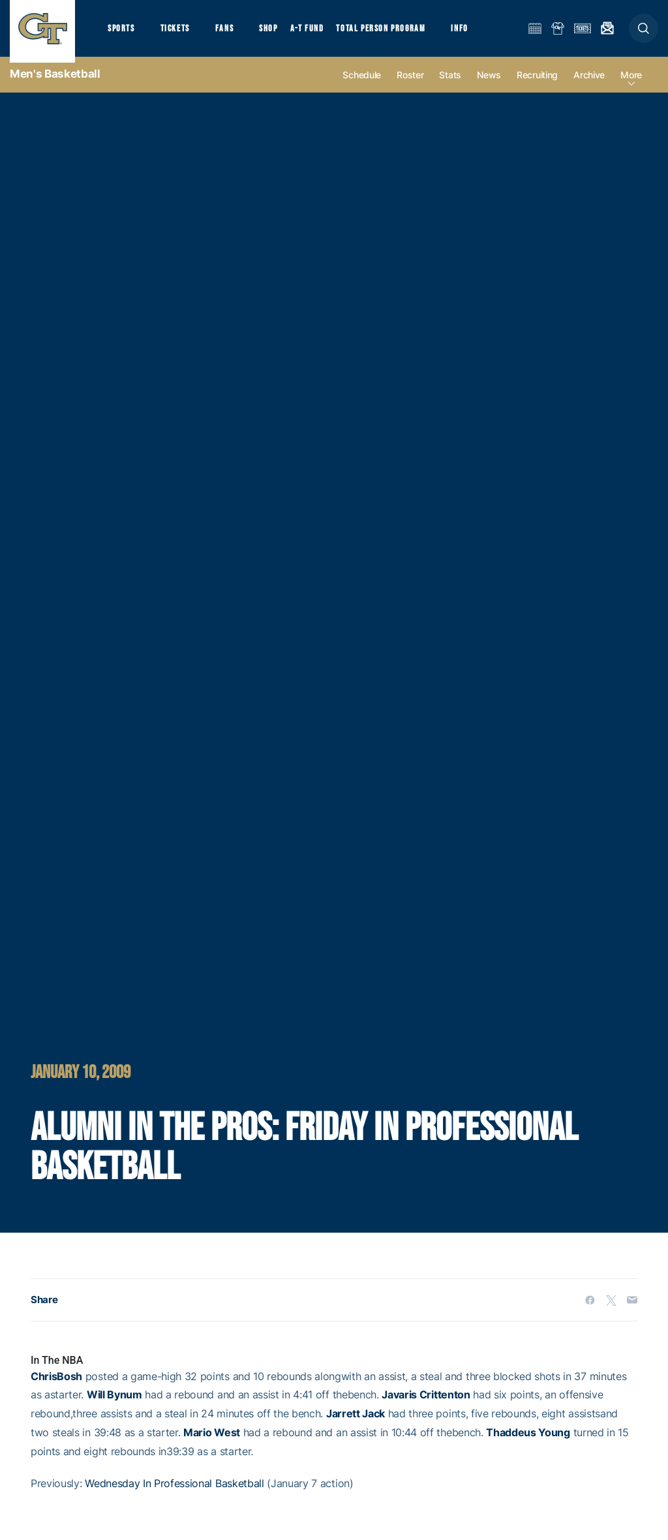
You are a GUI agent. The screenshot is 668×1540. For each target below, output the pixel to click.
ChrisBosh (56, 1386)
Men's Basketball (55, 84)
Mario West (211, 1443)
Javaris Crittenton (426, 1405)
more (631, 85)
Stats (450, 85)
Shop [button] (280, 33)
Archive (589, 85)
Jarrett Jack (355, 1424)
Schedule (361, 85)
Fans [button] (233, 33)
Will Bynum (114, 1405)
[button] (643, 33)
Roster (410, 85)
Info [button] (477, 33)
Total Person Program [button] (395, 33)
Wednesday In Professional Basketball (174, 1493)
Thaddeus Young (528, 1443)
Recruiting (537, 85)
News (489, 85)
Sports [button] (122, 33)
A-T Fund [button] (320, 33)
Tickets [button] (180, 33)
